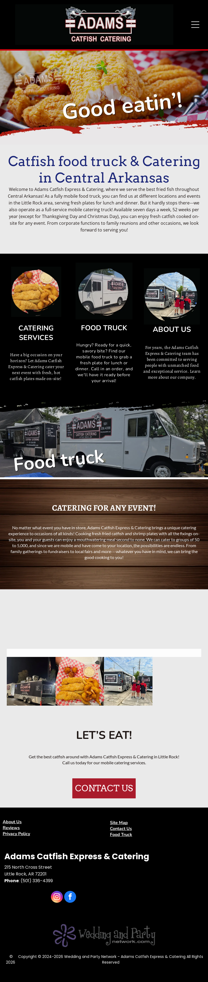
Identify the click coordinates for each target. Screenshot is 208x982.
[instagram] (57, 897)
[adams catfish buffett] (31, 624)
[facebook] (70, 897)
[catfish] (80, 681)
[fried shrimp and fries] (80, 624)
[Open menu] (195, 25)
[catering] (176, 624)
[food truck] (31, 681)
